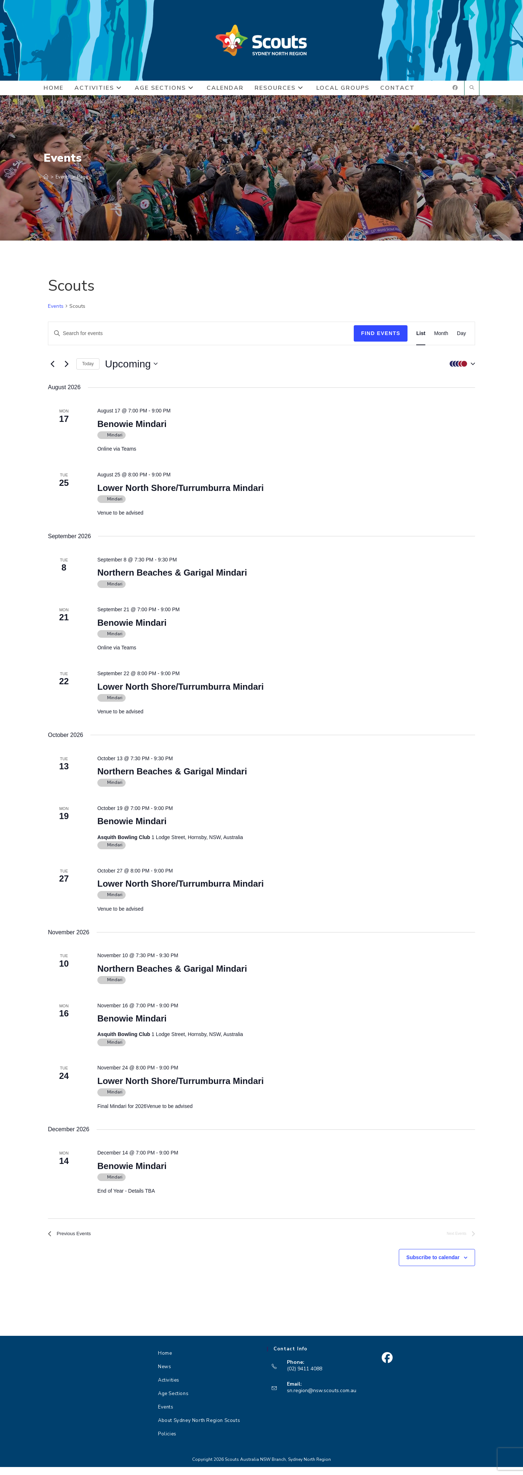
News (164, 1374)
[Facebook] (387, 1366)
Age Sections (173, 1401)
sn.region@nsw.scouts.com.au (321, 1398)
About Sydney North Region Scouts (199, 1428)
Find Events (380, 339)
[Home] (46, 182)
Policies (167, 1442)
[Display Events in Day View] (461, 338)
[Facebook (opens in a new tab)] (455, 93)
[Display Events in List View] (420, 338)
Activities (168, 1388)
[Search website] (472, 94)
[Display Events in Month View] (441, 338)
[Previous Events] (52, 369)
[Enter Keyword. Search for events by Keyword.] (201, 338)
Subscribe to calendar (432, 1265)
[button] (460, 369)
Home (165, 1361)
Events (56, 311)
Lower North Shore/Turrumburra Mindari (180, 493)
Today (88, 369)
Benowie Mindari (132, 429)
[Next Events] (66, 369)
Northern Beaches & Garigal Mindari (172, 578)
